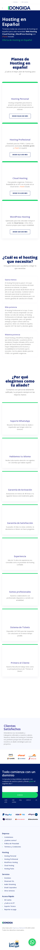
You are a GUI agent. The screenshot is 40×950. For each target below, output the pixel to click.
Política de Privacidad (11, 843)
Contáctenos (8, 836)
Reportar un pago (10, 909)
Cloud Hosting (9, 865)
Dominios (7, 877)
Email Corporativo (10, 887)
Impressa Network (18, 927)
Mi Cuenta (24, 2)
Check (20, 794)
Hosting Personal (10, 855)
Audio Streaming (10, 883)
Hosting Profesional (11, 858)
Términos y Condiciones (12, 846)
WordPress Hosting (11, 861)
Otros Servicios (9, 890)
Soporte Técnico (10, 906)
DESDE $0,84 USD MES (20, 116)
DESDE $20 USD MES (20, 231)
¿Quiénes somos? (10, 839)
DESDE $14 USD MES (20, 193)
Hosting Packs (9, 868)
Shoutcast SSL (9, 880)
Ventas (14, 2)
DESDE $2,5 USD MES (20, 154)
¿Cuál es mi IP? (9, 902)
